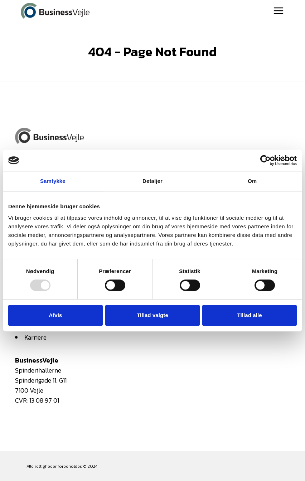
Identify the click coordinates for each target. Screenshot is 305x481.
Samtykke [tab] (53, 181)
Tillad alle (249, 315)
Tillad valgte (152, 315)
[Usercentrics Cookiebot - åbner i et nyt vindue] (265, 160)
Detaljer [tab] (152, 181)
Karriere (35, 337)
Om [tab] (252, 181)
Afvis (55, 315)
